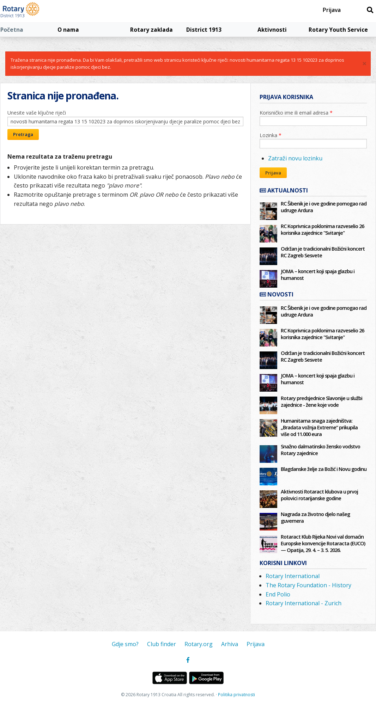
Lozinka (270, 135)
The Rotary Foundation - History (308, 585)
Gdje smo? (125, 644)
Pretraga (23, 134)
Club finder (161, 644)
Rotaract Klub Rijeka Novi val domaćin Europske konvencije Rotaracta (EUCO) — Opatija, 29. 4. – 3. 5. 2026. (323, 543)
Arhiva (229, 644)
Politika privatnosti (236, 695)
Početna (11, 29)
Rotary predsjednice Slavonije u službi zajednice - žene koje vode (321, 401)
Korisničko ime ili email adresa (296, 112)
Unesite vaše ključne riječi (36, 112)
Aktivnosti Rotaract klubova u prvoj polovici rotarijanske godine (319, 495)
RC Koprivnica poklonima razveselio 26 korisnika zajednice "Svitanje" (322, 229)
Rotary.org (198, 644)
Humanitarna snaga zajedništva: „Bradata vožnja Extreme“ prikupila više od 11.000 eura (319, 427)
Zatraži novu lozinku (295, 158)
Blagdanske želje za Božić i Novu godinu (323, 469)
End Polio (278, 594)
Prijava (332, 10)
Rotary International (293, 576)
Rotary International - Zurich (303, 603)
